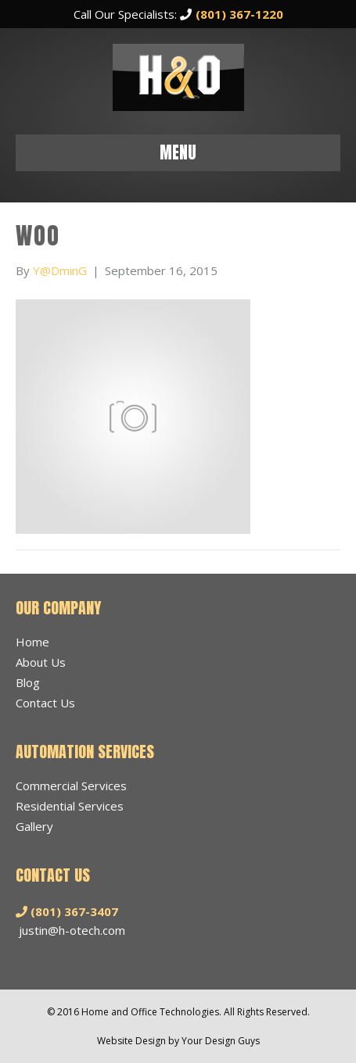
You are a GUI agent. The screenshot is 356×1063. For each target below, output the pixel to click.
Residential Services (70, 806)
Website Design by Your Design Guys (178, 1040)
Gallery (34, 826)
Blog (28, 682)
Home (32, 642)
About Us (41, 662)
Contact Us (45, 702)
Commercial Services (71, 785)
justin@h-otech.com (72, 930)
